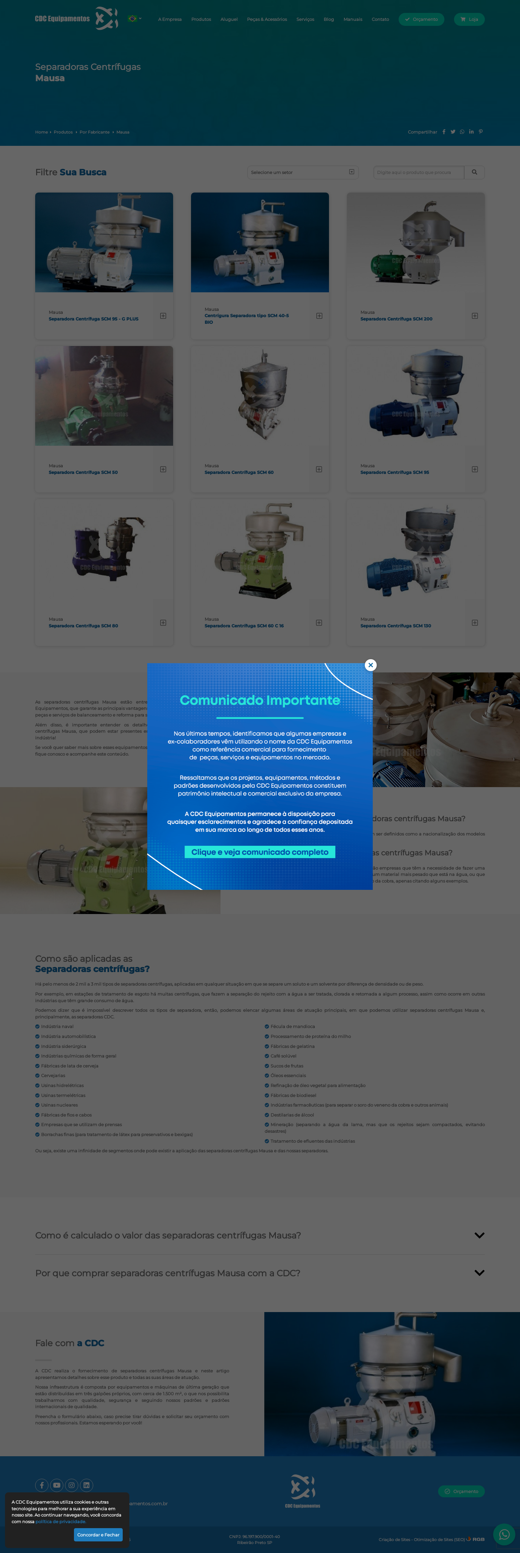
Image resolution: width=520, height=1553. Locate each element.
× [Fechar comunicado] (370, 665)
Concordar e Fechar (98, 1534)
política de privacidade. (60, 1521)
